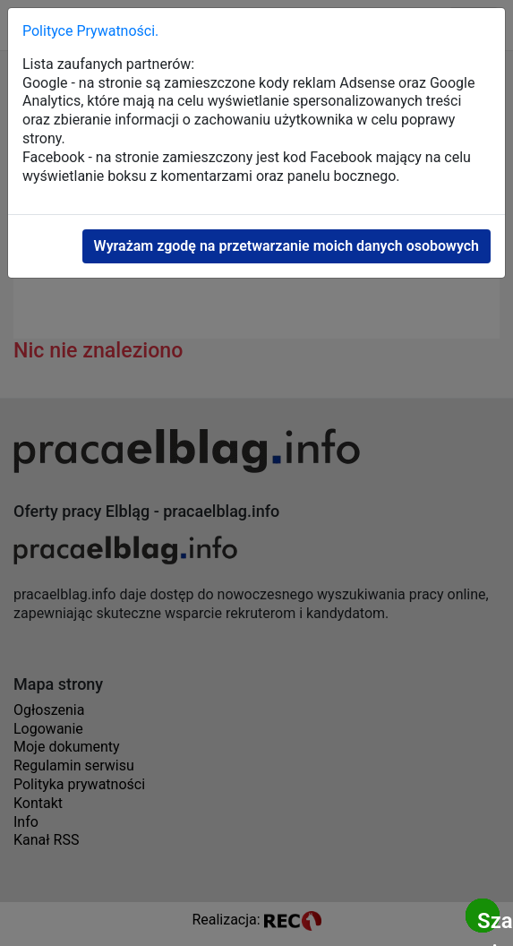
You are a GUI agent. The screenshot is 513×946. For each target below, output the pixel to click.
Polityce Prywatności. (90, 30)
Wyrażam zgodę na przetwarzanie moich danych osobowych (286, 245)
